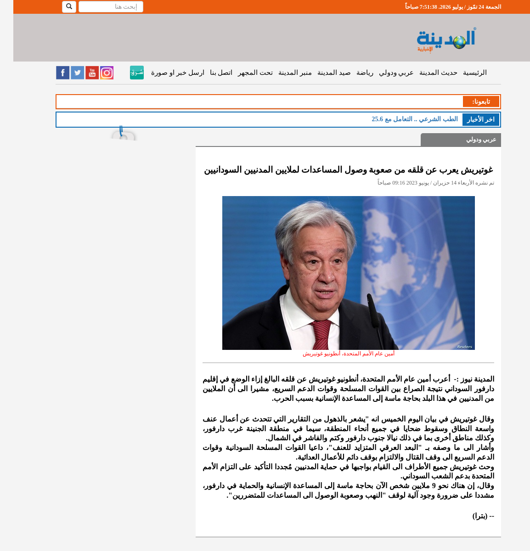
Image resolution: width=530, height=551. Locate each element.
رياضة (351, 72)
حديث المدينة (425, 72)
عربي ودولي (383, 72)
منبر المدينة (282, 72)
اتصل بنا (208, 72)
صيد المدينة (321, 72)
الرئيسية (462, 72)
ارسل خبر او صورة (164, 72)
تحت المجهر (242, 72)
